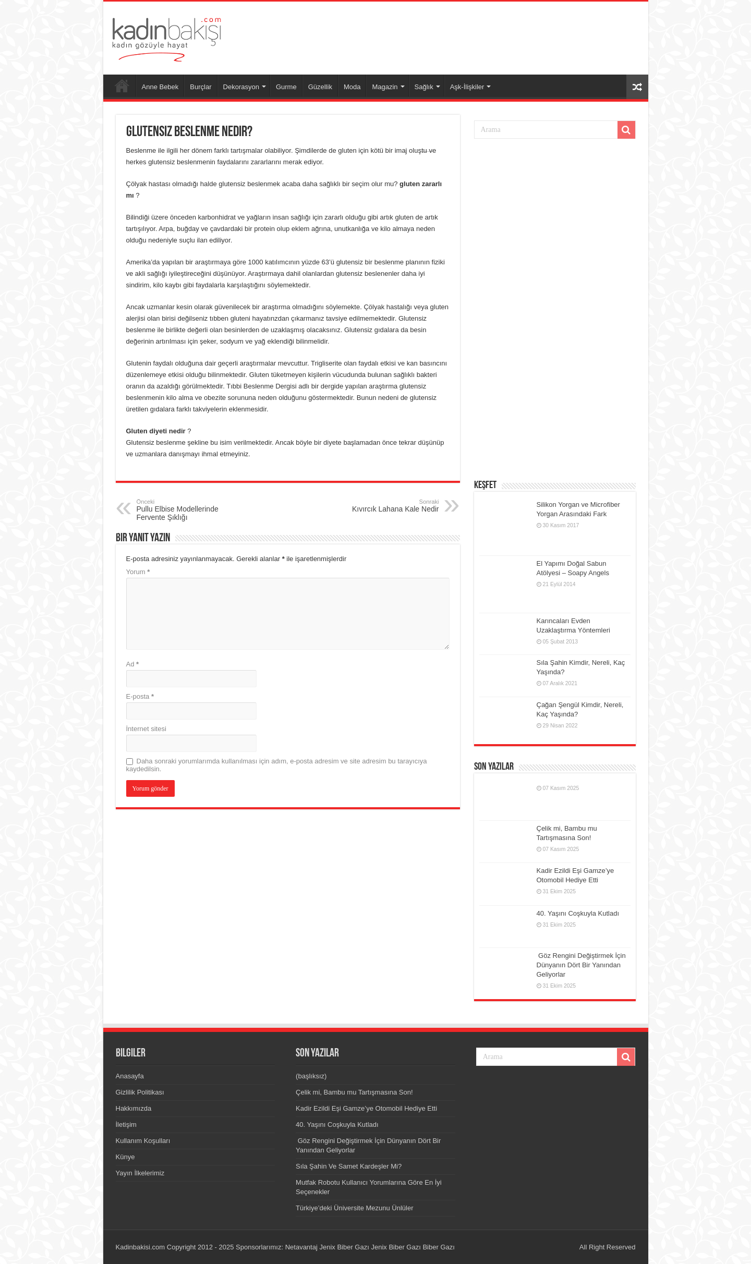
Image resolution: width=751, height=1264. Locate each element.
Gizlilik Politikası (140, 1092)
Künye (125, 1157)
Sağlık (424, 87)
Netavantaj (301, 1247)
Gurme (286, 87)
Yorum (138, 572)
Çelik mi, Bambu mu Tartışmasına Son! (354, 1092)
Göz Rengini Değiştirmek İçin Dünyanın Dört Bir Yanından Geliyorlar (581, 965)
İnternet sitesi (146, 729)
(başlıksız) (311, 1076)
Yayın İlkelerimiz (140, 1173)
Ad (132, 664)
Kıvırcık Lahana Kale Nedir (385, 506)
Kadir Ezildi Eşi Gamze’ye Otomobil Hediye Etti (366, 1108)
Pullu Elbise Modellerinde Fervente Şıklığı (190, 510)
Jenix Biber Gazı (344, 1247)
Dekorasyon (241, 87)
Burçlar (200, 87)
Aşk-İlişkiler (467, 87)
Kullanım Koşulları (143, 1141)
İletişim (126, 1124)
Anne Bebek (160, 87)
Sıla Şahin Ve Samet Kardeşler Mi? (349, 1166)
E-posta (140, 696)
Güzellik (320, 87)
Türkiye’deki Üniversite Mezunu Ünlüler (354, 1208)
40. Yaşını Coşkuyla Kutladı (578, 913)
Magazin (384, 87)
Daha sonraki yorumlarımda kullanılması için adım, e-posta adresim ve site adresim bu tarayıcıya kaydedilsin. (276, 765)
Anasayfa (122, 85)
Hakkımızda (134, 1108)
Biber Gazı (438, 1247)
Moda (352, 87)
